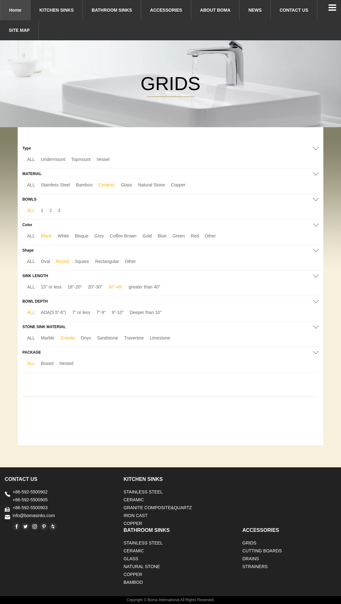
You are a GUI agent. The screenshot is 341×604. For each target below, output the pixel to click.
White (63, 235)
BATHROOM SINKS (112, 10)
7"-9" (101, 312)
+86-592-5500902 (30, 491)
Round (62, 261)
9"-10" (118, 312)
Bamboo (84, 184)
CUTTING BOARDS (262, 550)
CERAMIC (134, 499)
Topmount (80, 159)
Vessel (102, 159)
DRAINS (250, 558)
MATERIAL (32, 174)
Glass (126, 184)
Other (210, 235)
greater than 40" (144, 286)
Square (82, 261)
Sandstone (107, 337)
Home (15, 10)
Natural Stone (151, 184)
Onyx (86, 337)
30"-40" (115, 286)
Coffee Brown (123, 235)
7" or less (81, 312)
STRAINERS (255, 566)
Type (26, 148)
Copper (178, 184)
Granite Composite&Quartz (158, 507)
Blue (162, 235)
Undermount (53, 159)
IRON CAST (135, 515)
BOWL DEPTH (35, 301)
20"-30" (95, 286)
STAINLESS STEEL (143, 491)
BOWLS (29, 199)
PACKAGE (31, 352)
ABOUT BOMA (215, 10)
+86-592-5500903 (30, 507)
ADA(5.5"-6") (53, 312)
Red (195, 235)
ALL (31, 159)
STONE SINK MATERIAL (44, 327)
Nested (66, 363)
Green (178, 235)
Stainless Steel (55, 184)
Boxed (47, 363)
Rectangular (107, 261)
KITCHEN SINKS (56, 10)
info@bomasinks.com (34, 515)
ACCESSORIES (166, 10)
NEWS (255, 10)
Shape (28, 250)
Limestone (160, 337)
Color (27, 225)
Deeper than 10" (146, 312)
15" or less (51, 286)
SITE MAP (19, 30)
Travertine (134, 337)
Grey (99, 235)
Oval (45, 261)
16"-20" (74, 286)
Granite (68, 337)
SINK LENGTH (35, 276)
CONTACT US (294, 10)
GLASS (131, 558)
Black (46, 235)
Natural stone (142, 566)
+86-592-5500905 (30, 499)
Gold (147, 235)
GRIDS (249, 542)
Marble (48, 337)
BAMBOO (133, 582)
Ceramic (106, 184)
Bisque (82, 235)
